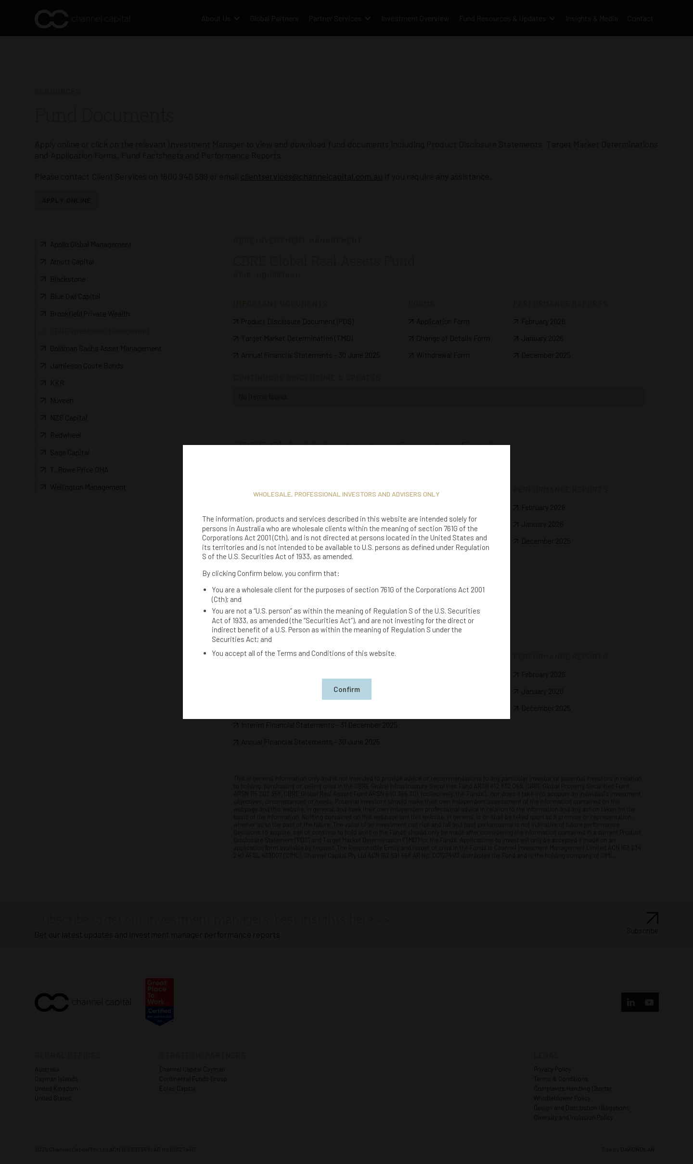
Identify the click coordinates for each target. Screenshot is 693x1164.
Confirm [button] (347, 689)
